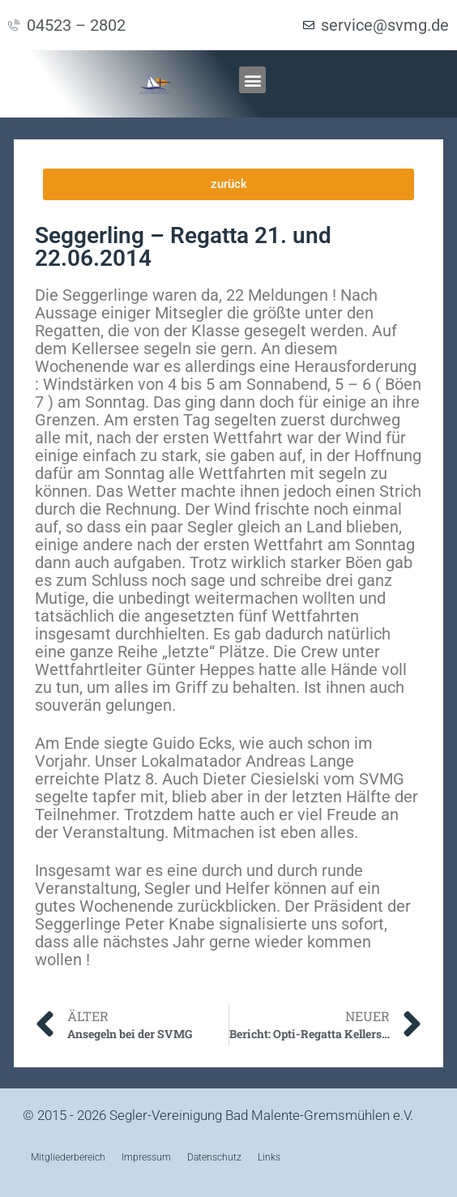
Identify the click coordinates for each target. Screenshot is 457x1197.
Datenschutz (214, 1157)
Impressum (146, 1157)
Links (269, 1157)
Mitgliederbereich (68, 1157)
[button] (252, 79)
